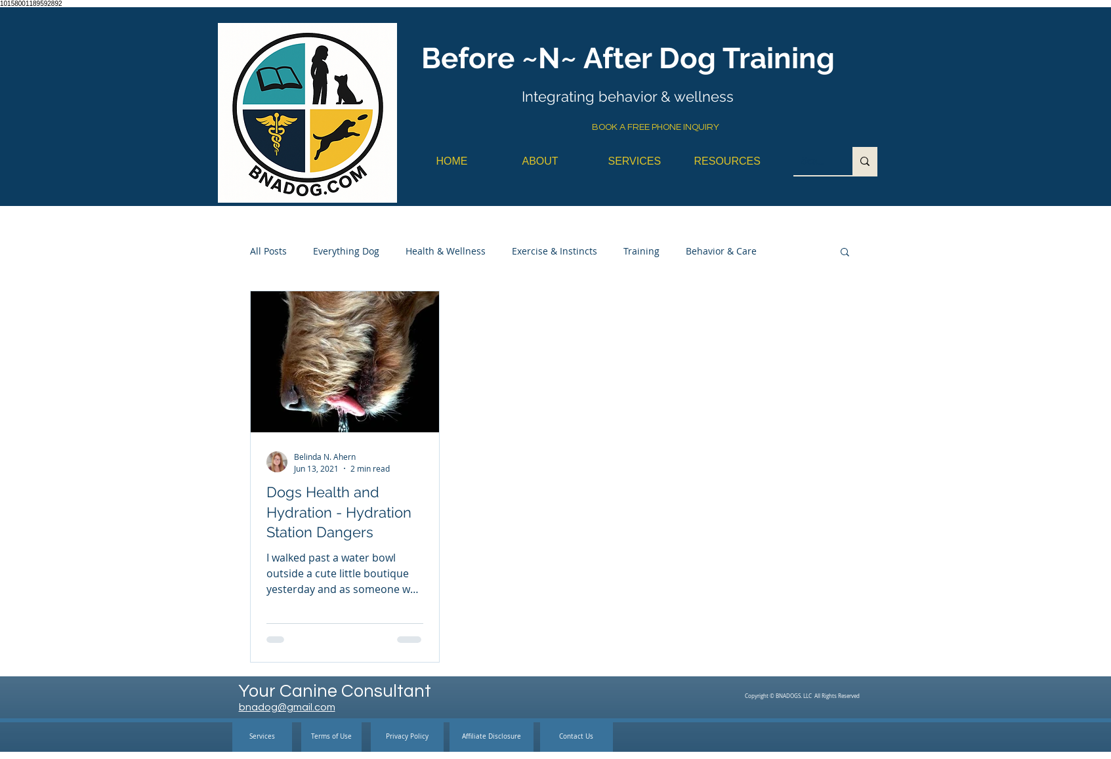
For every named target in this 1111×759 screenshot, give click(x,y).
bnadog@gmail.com (287, 707)
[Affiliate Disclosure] (492, 737)
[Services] (262, 737)
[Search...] (813, 161)
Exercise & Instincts (554, 251)
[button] (845, 253)
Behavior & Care (721, 251)
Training (641, 251)
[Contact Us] (576, 737)
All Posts (268, 251)
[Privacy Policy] (407, 737)
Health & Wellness (446, 251)
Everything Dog (346, 251)
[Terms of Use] (331, 737)
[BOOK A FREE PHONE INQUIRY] (655, 128)
